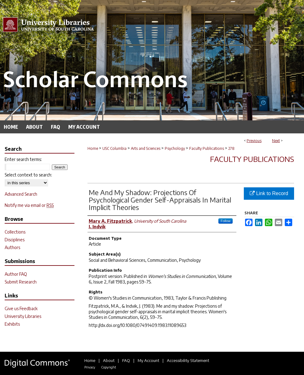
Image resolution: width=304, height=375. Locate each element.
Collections (15, 231)
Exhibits (12, 324)
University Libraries (23, 316)
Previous (254, 140)
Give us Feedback (21, 308)
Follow (225, 221)
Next (276, 140)
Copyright (108, 367)
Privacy (89, 367)
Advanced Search (21, 194)
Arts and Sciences (145, 148)
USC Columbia (114, 148)
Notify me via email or (29, 205)
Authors (12, 247)
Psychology (175, 148)
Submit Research (21, 281)
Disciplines (15, 239)
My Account (148, 360)
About (108, 360)
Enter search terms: (23, 159)
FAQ (126, 360)
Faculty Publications (206, 148)
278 (231, 148)
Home (92, 148)
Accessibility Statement (188, 360)
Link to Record (269, 193)
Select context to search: (28, 174)
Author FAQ (16, 274)
